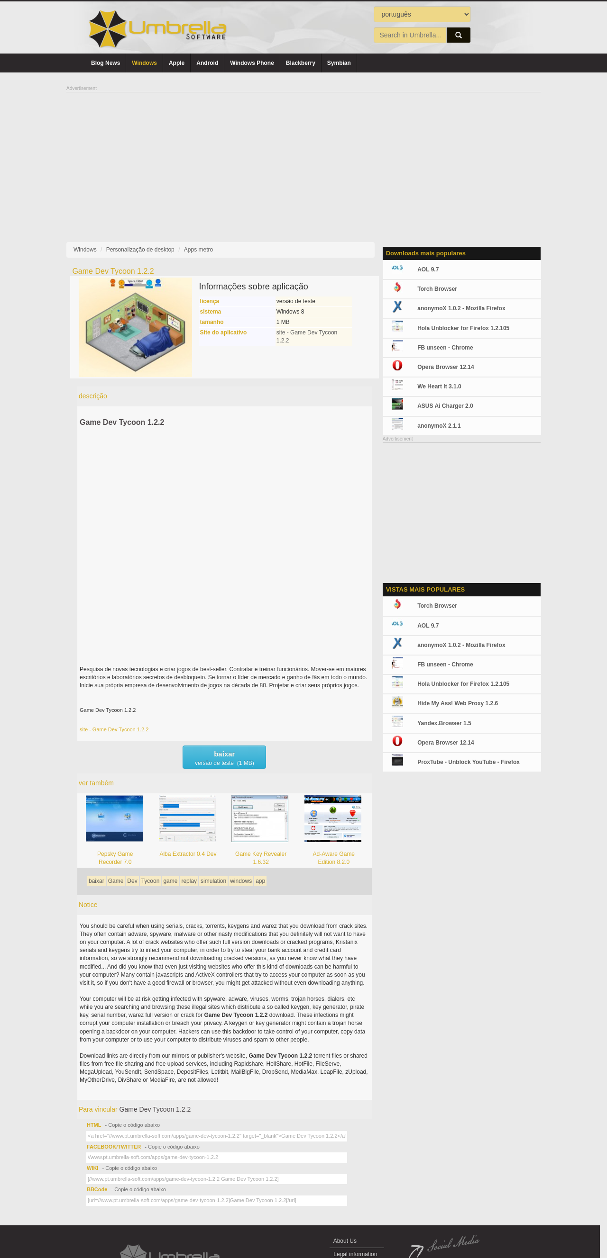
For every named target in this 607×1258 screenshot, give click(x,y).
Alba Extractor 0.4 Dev (187, 854)
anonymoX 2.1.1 (438, 425)
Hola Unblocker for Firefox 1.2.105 (463, 328)
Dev (132, 881)
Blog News (105, 63)
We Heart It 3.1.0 (439, 386)
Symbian (339, 63)
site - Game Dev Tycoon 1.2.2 (114, 729)
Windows (144, 63)
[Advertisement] (303, 159)
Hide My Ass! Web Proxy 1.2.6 (457, 703)
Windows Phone (252, 63)
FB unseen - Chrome (445, 347)
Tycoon (150, 881)
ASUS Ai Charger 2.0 (445, 406)
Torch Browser (437, 289)
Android (207, 63)
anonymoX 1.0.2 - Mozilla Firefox (461, 308)
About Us (345, 1241)
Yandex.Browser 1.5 (444, 723)
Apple (176, 63)
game (170, 881)
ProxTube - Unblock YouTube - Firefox (468, 762)
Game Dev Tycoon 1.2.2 (122, 422)
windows (241, 881)
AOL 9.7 (428, 269)
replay (189, 881)
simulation (213, 881)
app (260, 881)
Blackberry (300, 63)
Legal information (355, 1254)
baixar (96, 881)
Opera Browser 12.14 (445, 367)
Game (116, 881)
